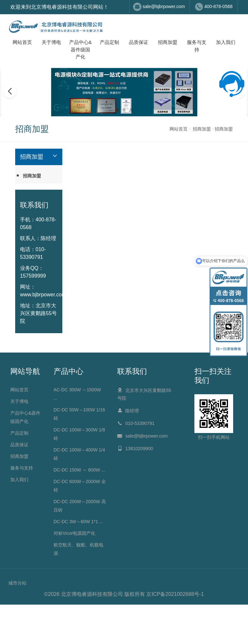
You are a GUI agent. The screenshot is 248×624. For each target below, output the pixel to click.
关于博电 (51, 42)
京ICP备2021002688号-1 (175, 594)
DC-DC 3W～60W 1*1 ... (78, 521)
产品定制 (109, 42)
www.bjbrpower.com (43, 294)
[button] (117, 110)
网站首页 (22, 42)
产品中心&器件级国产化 (80, 49)
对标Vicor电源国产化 (75, 533)
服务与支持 (196, 45)
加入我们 (225, 42)
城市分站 (17, 583)
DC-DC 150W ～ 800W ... (79, 469)
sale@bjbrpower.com (164, 6)
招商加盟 (167, 42)
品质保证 (138, 42)
